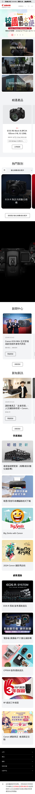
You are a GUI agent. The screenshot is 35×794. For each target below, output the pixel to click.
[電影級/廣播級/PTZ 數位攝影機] (17, 621)
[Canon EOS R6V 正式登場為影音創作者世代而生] (17, 335)
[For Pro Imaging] (17, 47)
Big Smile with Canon (13, 530)
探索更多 (18, 363)
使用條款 (16, 786)
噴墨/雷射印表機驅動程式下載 (17, 498)
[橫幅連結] (17, 23)
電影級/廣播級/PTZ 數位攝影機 (17, 635)
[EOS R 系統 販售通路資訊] (17, 588)
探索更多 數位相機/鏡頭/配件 (17, 215)
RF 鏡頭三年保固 (11, 699)
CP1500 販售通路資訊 (13, 667)
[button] (12, 35)
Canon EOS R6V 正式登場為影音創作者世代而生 (17, 342)
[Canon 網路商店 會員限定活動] (17, 719)
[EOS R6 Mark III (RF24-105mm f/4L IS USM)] (17, 129)
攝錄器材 (14, 347)
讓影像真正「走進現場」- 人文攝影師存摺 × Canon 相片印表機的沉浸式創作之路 (16, 408)
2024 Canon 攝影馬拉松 (14, 562)
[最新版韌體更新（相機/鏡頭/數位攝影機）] (17, 449)
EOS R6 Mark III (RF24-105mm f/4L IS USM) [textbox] (18, 141)
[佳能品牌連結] (6, 6)
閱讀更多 (10, 352)
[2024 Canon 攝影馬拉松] (17, 548)
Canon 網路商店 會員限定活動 (16, 735)
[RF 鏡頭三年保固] (17, 685)
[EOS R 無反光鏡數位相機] (16, 191)
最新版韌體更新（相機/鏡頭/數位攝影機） (17, 464)
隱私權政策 (24, 786)
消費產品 (21, 6)
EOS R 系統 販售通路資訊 (15, 603)
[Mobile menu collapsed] (32, 6)
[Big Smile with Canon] (17, 516)
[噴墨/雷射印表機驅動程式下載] (17, 484)
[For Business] (17, 65)
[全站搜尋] (28, 6)
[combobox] (17, 141)
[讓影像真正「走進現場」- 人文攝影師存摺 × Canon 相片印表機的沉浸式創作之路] (17, 398)
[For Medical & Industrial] (17, 83)
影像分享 (7, 410)
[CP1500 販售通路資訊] (17, 653)
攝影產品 (7, 347)
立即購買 (17, 147)
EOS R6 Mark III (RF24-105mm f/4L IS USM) (17, 132)
